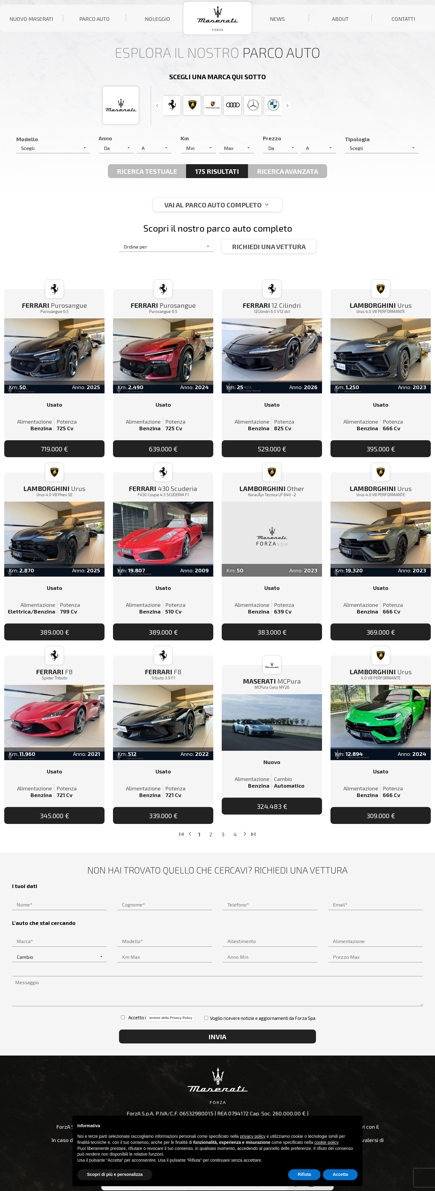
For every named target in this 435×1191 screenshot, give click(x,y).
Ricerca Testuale (147, 171)
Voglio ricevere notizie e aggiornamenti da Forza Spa (259, 1018)
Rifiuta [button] (304, 1174)
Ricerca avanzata (287, 171)
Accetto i (158, 1018)
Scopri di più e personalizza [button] (115, 1174)
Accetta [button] (340, 1174)
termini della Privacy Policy (170, 1018)
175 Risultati (217, 171)
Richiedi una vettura (269, 246)
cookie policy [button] (326, 1142)
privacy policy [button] (253, 1136)
